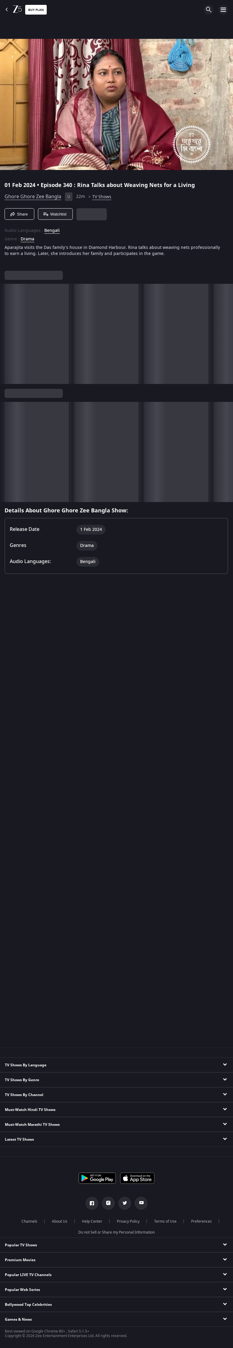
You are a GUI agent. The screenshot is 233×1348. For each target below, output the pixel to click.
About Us (59, 1221)
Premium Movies (20, 1260)
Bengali (52, 231)
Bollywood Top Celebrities (28, 1304)
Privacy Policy (128, 1221)
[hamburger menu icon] (223, 10)
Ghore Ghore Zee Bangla (33, 196)
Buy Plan (36, 10)
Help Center (92, 1221)
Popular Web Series (22, 1290)
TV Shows (101, 197)
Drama (27, 239)
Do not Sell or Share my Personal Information (116, 1232)
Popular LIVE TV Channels (28, 1275)
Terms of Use (165, 1221)
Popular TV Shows (21, 1245)
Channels (29, 1221)
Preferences (201, 1221)
